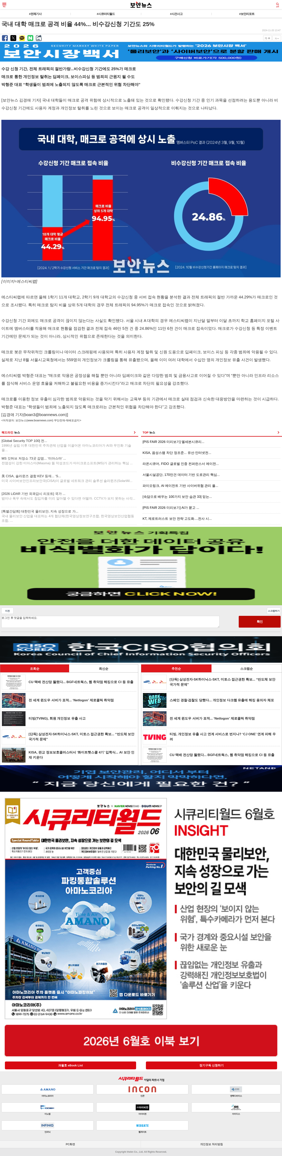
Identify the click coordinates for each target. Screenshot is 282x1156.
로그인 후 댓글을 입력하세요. (110, 622)
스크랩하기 (274, 611)
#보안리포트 (246, 13)
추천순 (176, 668)
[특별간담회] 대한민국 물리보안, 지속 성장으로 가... (68, 516)
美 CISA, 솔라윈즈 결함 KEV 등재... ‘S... (67, 478)
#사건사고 (176, 13)
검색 (277, 5)
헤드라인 (11, 432)
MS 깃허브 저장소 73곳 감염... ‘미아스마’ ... (67, 461)
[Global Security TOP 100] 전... (66, 445)
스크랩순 (246, 668)
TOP (149, 432)
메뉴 (4, 5)
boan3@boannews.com (45, 415)
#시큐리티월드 (106, 13)
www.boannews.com (39, 420)
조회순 (34, 668)
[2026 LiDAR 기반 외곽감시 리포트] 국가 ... (68, 496)
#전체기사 (35, 13)
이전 (7, 611)
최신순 (103, 668)
